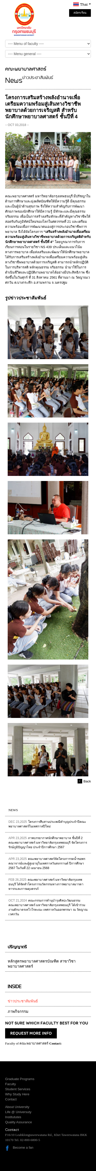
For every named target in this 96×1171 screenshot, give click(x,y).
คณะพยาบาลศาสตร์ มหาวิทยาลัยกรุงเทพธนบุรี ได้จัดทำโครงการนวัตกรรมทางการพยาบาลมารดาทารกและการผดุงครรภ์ (45, 884)
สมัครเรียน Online (80, 14)
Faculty (10, 1084)
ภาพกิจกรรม (18, 1011)
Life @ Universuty (18, 1112)
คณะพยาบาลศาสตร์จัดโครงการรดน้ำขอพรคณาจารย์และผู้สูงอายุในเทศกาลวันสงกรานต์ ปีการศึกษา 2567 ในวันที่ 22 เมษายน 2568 (46, 863)
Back (87, 781)
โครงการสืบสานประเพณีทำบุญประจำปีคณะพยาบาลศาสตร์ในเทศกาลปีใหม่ (47, 824)
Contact (11, 1099)
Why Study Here (17, 1094)
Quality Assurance (18, 1122)
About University (17, 1107)
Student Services (17, 1089)
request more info (31, 1033)
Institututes (13, 1117)
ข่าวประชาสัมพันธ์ (23, 1001)
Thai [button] (85, 4)
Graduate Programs (19, 1079)
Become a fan (23, 1147)
